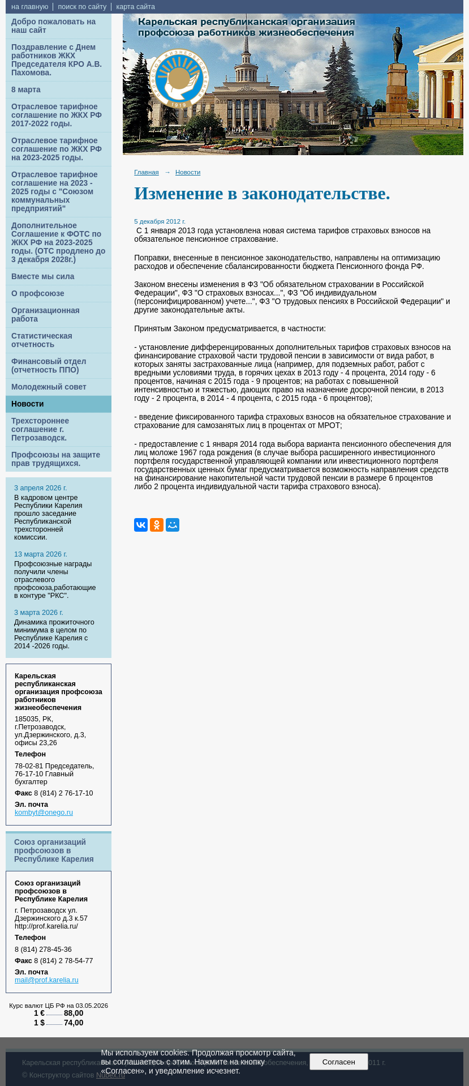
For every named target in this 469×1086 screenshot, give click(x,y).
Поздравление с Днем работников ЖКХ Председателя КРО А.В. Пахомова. (56, 60)
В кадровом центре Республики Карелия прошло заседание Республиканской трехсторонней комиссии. (48, 517)
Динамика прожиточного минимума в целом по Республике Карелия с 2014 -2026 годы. (54, 634)
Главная (146, 172)
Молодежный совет (49, 387)
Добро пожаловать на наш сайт (53, 26)
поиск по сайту (82, 7)
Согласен (338, 1062)
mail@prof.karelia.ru (47, 980)
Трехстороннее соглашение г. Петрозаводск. (40, 429)
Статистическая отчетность (41, 340)
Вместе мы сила (42, 276)
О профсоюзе (37, 293)
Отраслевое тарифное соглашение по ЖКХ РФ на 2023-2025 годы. (56, 149)
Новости (27, 404)
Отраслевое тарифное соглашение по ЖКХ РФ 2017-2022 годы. (56, 115)
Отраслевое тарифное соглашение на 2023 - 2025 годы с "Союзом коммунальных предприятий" (54, 191)
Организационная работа (45, 314)
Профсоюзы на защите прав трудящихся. (55, 459)
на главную (29, 7)
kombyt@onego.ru (44, 812)
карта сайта (135, 7)
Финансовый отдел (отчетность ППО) (48, 365)
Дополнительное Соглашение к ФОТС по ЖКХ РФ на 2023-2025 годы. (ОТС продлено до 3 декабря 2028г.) (58, 242)
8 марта (26, 89)
